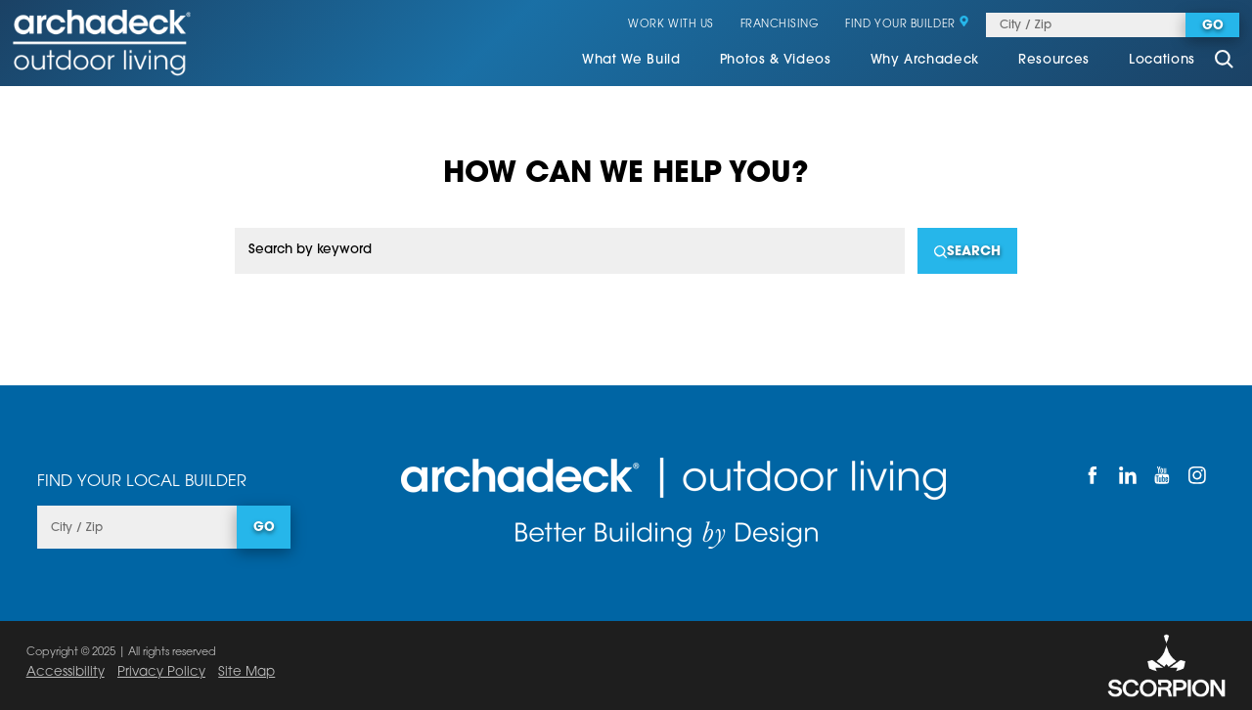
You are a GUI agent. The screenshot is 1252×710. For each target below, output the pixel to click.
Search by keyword (310, 250)
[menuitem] (631, 61)
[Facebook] (1093, 475)
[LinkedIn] (1127, 475)
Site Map (246, 672)
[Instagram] (1197, 475)
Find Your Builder (907, 25)
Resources (1054, 60)
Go (1213, 26)
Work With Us (671, 25)
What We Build (631, 60)
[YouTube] (1163, 475)
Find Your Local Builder (141, 482)
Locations (1162, 60)
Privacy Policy (161, 672)
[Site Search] (1223, 61)
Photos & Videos (775, 60)
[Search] (967, 251)
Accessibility (65, 672)
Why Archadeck (925, 60)
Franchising (780, 25)
